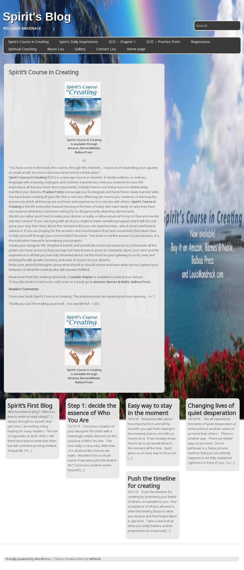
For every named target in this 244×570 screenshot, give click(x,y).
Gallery (80, 49)
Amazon (99, 282)
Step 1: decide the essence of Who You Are (92, 412)
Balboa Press (140, 282)
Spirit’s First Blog (30, 405)
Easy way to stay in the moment (150, 409)
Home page (136, 49)
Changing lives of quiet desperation (212, 409)
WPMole (95, 559)
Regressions (200, 41)
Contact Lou (106, 49)
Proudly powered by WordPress (28, 559)
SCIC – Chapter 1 (122, 41)
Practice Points (54, 192)
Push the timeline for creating (151, 482)
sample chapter (81, 277)
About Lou (55, 49)
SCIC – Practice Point (163, 41)
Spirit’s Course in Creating (28, 41)
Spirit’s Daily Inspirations (78, 41)
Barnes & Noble (118, 282)
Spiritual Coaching (22, 49)
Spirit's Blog (37, 17)
